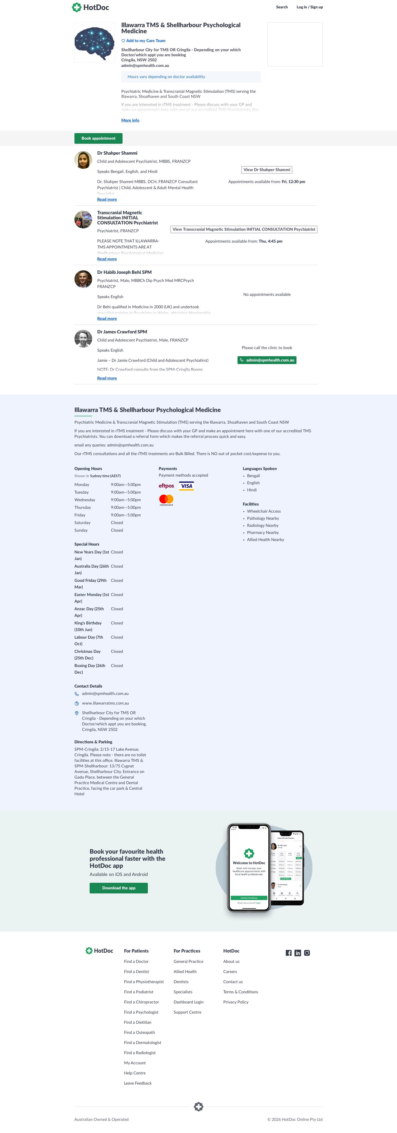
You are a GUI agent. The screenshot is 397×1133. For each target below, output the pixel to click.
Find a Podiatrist (138, 992)
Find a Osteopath (139, 1033)
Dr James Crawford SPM (122, 332)
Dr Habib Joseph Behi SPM (124, 272)
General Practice (188, 962)
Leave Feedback (138, 1083)
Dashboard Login (189, 1002)
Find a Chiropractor (141, 1002)
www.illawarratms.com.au (105, 703)
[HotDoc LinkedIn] (297, 953)
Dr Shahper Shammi (117, 153)
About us (231, 962)
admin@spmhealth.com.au (267, 360)
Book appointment (98, 138)
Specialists (183, 992)
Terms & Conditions (240, 992)
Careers (230, 972)
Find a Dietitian (137, 1022)
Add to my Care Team (143, 41)
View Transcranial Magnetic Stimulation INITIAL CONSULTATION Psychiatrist (244, 229)
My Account (135, 1063)
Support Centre (187, 1012)
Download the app (118, 888)
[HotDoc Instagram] (306, 953)
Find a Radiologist (140, 1053)
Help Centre (135, 1073)
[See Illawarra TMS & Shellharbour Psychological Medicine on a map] (295, 44)
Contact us (233, 982)
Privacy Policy (235, 1002)
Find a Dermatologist (142, 1043)
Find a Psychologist (141, 1012)
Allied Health (185, 972)
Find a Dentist (136, 972)
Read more (107, 199)
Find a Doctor (136, 962)
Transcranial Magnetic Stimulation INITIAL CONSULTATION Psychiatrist (127, 218)
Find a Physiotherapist (144, 982)
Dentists (181, 982)
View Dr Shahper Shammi (267, 170)
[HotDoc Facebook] (288, 953)
